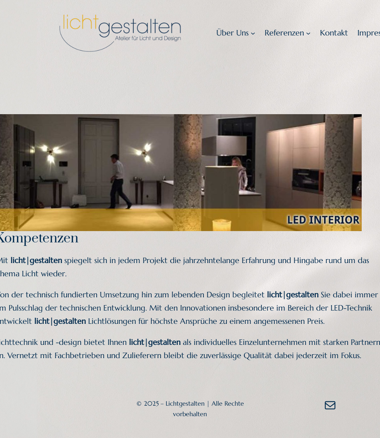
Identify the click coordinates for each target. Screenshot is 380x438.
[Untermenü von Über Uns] (253, 33)
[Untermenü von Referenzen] (308, 33)
